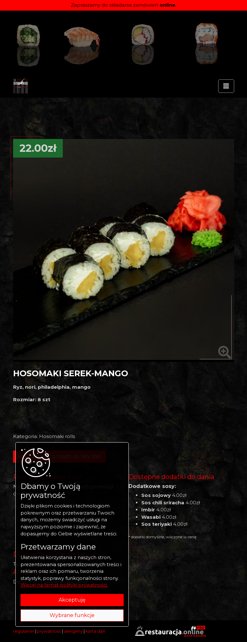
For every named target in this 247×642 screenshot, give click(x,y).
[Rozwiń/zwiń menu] (226, 86)
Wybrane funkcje (72, 615)
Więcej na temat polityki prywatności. (64, 585)
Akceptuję (72, 600)
